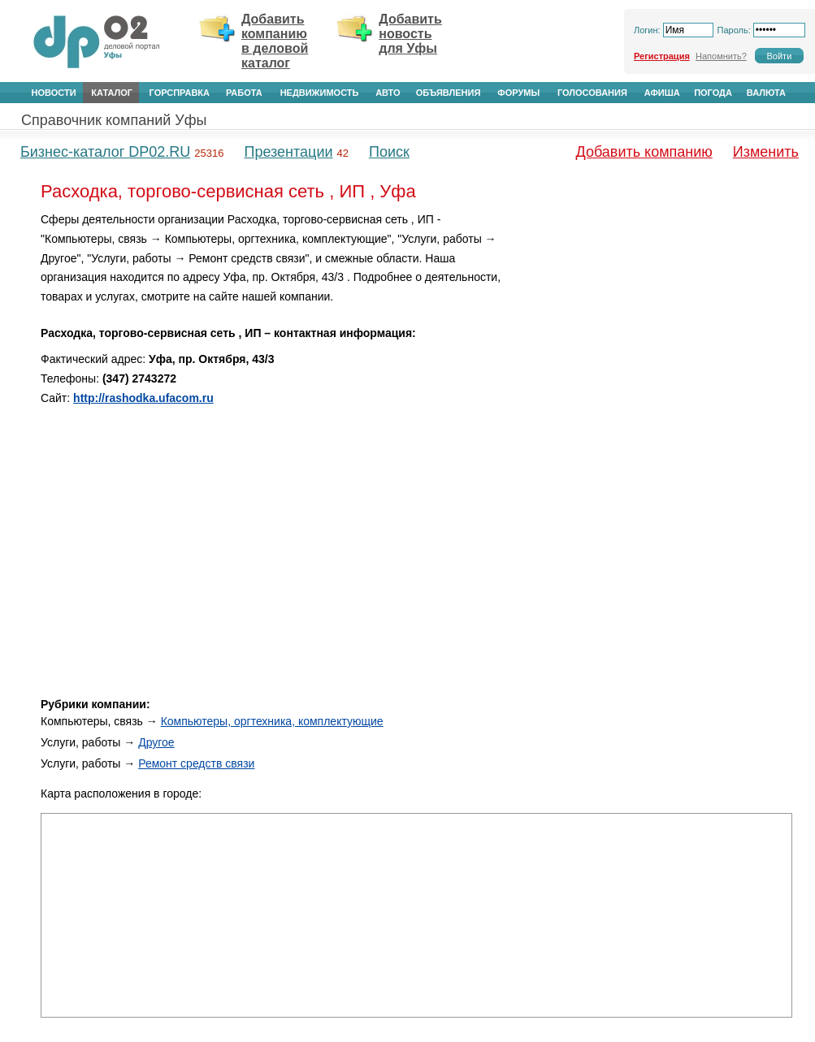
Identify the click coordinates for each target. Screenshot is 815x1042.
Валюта (766, 92)
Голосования (592, 92)
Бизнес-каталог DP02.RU (105, 152)
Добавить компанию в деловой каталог (274, 41)
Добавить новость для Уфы (410, 33)
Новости (54, 92)
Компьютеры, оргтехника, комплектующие (272, 721)
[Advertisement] (654, 324)
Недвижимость (319, 92)
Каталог (111, 92)
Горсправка (180, 92)
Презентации (288, 152)
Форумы (518, 92)
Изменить (766, 152)
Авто (387, 92)
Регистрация (662, 56)
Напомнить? (721, 56)
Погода (713, 92)
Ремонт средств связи (196, 763)
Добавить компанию (644, 152)
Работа (244, 92)
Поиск (389, 152)
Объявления (448, 92)
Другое (156, 742)
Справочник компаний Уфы (113, 120)
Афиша (662, 92)
